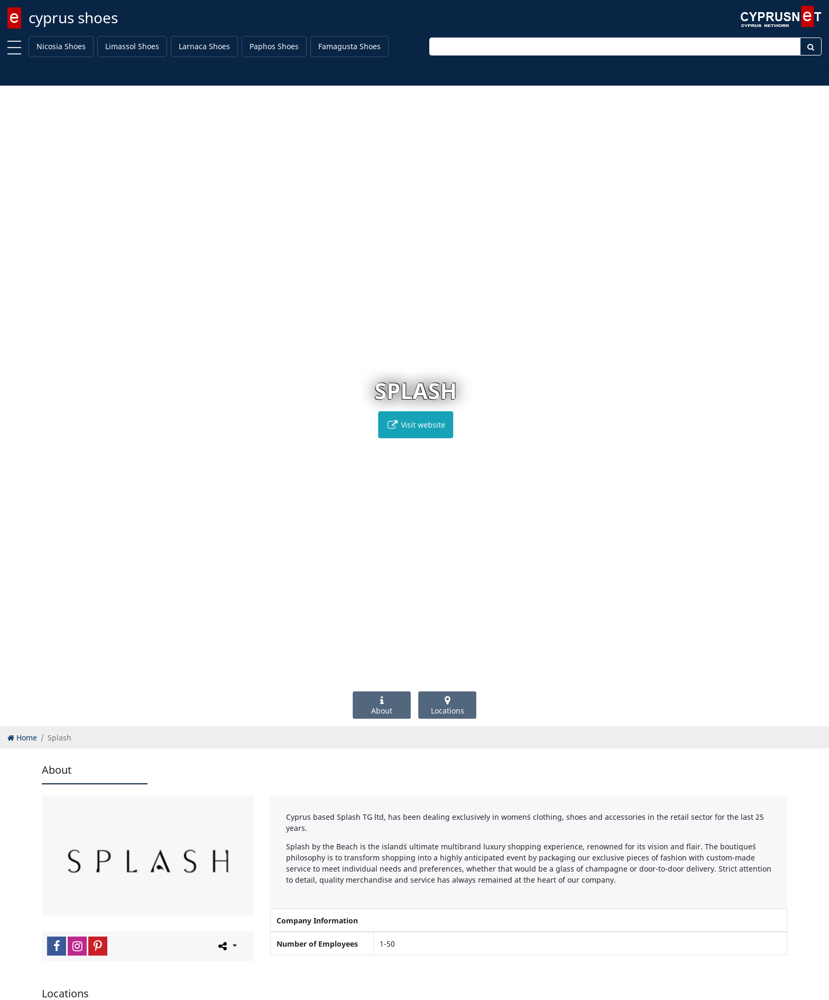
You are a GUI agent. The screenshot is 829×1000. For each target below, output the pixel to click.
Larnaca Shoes (204, 46)
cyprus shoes (73, 17)
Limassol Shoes (132, 46)
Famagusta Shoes (349, 46)
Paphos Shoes (274, 46)
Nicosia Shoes (61, 46)
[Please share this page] (226, 946)
